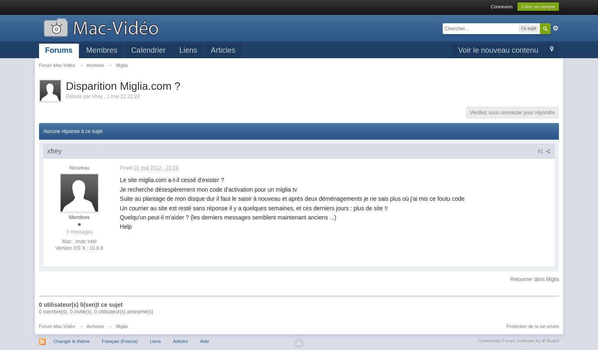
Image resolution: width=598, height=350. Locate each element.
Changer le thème (72, 341)
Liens (188, 50)
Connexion (502, 6)
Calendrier (148, 50)
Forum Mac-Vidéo (57, 326)
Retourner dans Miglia (534, 279)
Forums (59, 50)
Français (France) (120, 341)
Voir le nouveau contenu (498, 50)
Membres (102, 50)
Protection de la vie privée (533, 326)
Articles (223, 50)
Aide (204, 341)
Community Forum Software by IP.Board (518, 340)
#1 (544, 151)
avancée (555, 28)
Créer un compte (538, 6)
